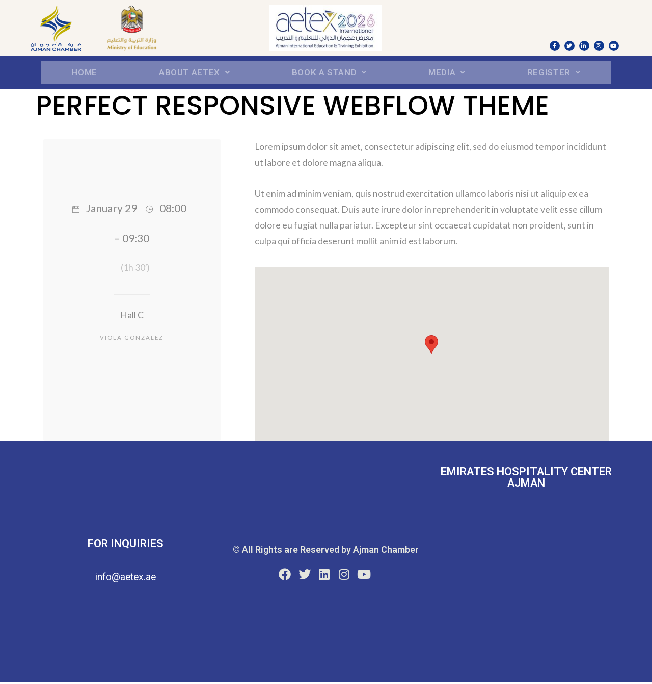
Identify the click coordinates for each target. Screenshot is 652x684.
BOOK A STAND (330, 73)
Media (448, 73)
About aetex (194, 73)
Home (84, 73)
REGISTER (554, 73)
